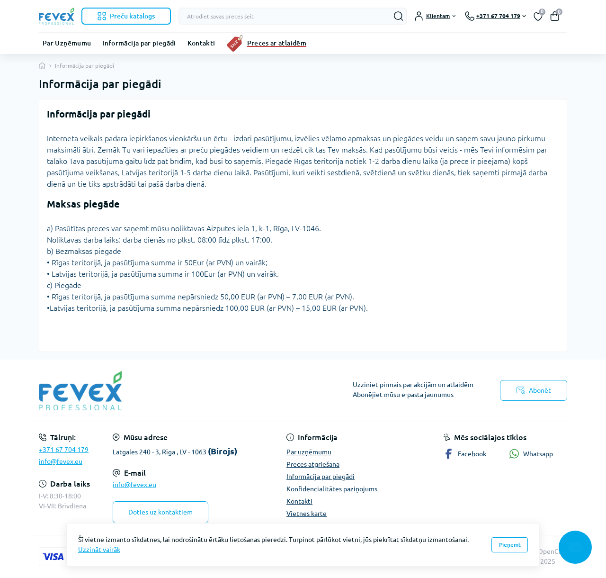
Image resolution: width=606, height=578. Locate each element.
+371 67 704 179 (64, 449)
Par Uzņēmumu (67, 43)
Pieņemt (510, 545)
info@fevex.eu (60, 461)
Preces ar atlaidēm (276, 43)
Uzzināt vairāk (99, 549)
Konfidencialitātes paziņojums (331, 489)
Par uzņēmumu (308, 452)
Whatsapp (531, 454)
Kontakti (201, 43)
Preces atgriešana (312, 464)
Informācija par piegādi (139, 43)
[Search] (398, 16)
